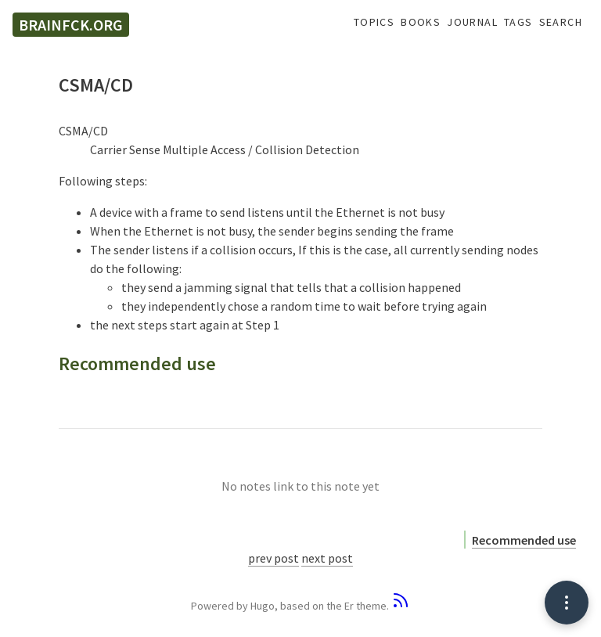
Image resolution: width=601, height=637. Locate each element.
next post (327, 558)
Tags (518, 22)
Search (560, 22)
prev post (273, 558)
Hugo (262, 606)
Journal (472, 22)
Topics (374, 22)
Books (421, 22)
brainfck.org (71, 24)
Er (349, 606)
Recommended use (524, 540)
